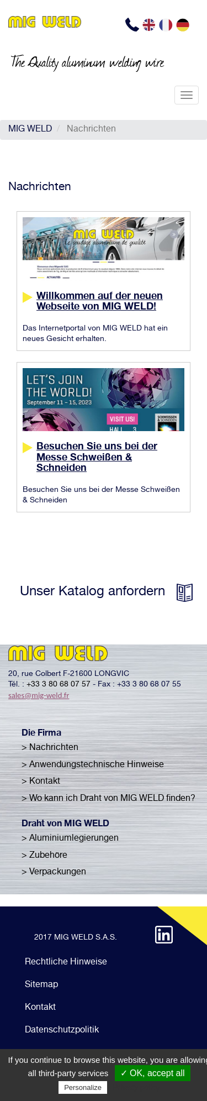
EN (150, 24)
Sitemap (41, 985)
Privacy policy (136, 1087)
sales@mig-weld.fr (38, 695)
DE (184, 24)
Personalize (83, 1087)
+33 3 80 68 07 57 (58, 685)
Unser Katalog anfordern (92, 592)
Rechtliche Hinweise (66, 962)
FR (166, 24)
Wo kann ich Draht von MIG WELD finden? (112, 799)
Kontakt (40, 1008)
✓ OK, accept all (152, 1073)
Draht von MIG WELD (65, 824)
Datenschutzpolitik (62, 1030)
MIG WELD (30, 129)
